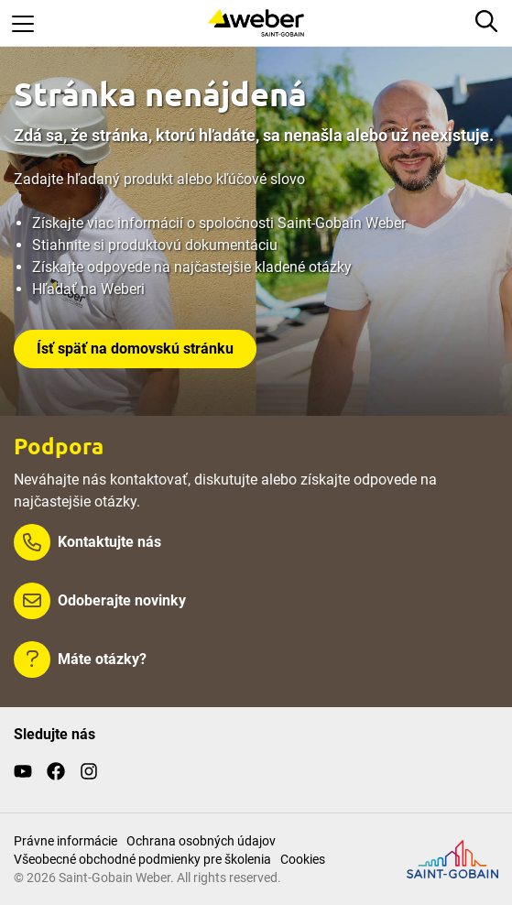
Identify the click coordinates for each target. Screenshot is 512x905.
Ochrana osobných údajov (201, 841)
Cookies (302, 859)
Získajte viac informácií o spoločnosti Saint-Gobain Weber (219, 223)
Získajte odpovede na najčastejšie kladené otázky (192, 267)
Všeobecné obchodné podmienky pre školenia (142, 859)
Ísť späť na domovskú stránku (135, 348)
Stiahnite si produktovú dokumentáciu (155, 245)
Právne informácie (65, 841)
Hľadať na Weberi (88, 289)
